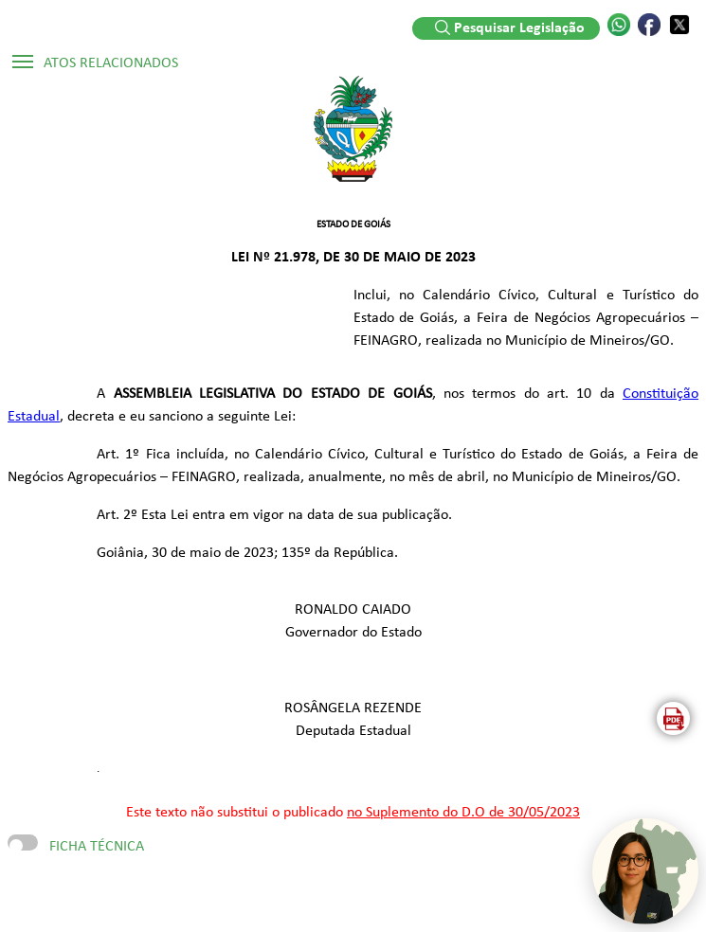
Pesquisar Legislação (510, 28)
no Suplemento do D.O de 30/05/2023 (463, 812)
